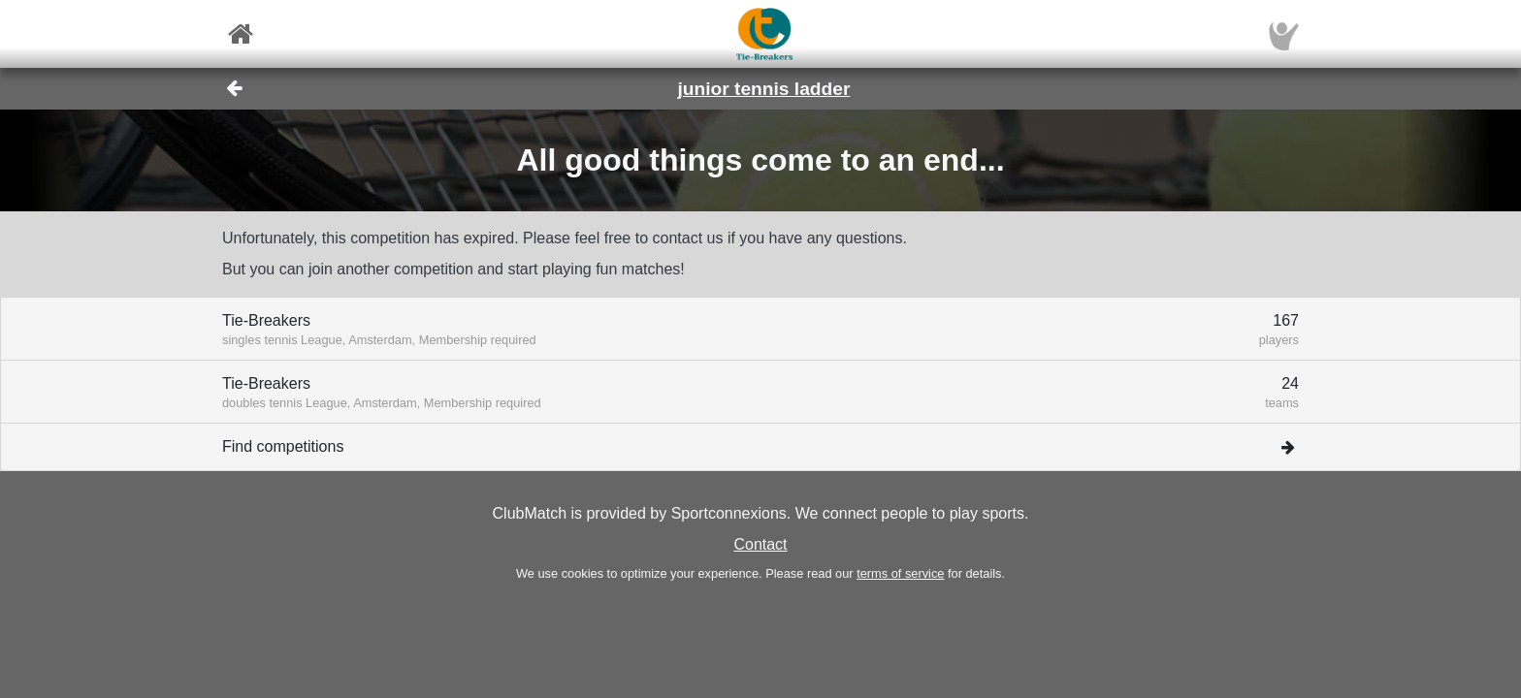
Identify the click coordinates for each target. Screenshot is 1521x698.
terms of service (900, 573)
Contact (760, 544)
